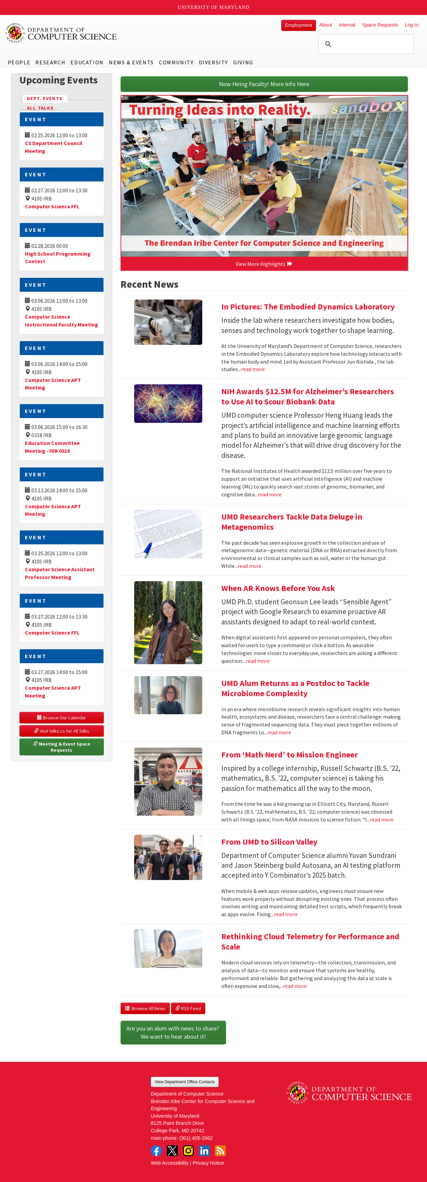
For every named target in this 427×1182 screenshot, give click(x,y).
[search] (365, 44)
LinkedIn (204, 1150)
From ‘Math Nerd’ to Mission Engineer (289, 754)
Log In (411, 25)
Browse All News (145, 1008)
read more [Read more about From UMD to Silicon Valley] (286, 914)
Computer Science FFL (52, 206)
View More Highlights (264, 263)
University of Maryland (214, 7)
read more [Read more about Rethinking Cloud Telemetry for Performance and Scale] (295, 986)
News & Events (131, 62)
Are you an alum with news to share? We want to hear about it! (173, 1032)
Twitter (172, 1150)
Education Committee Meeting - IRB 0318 (52, 447)
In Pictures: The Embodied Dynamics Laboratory (308, 306)
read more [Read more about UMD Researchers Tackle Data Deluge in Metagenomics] (250, 565)
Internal (347, 25)
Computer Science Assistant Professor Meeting (60, 573)
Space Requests (380, 25)
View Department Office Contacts (185, 1082)
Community (176, 62)
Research (50, 62)
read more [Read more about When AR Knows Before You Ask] (258, 660)
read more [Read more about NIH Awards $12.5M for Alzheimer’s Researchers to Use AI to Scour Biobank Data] (270, 494)
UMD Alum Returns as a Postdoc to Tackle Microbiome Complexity (295, 688)
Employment (298, 25)
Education (87, 62)
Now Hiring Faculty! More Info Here (264, 84)
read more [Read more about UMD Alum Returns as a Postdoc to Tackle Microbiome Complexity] (279, 732)
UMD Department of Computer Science (61, 33)
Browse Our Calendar (61, 718)
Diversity (213, 62)
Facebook (156, 1150)
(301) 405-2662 (195, 1138)
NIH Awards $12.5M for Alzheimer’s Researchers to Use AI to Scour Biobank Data (307, 396)
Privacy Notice (208, 1163)
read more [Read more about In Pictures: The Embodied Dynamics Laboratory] (253, 369)
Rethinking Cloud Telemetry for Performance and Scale (310, 941)
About (325, 25)
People (19, 62)
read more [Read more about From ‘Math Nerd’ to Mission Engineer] (382, 819)
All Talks (40, 108)
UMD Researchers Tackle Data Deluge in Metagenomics (291, 521)
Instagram (188, 1150)
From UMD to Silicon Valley (269, 841)
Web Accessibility (170, 1163)
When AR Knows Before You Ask (278, 588)
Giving (243, 62)
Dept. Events (47, 97)
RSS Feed (188, 1008)
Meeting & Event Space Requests (62, 747)
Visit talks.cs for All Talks (61, 731)
